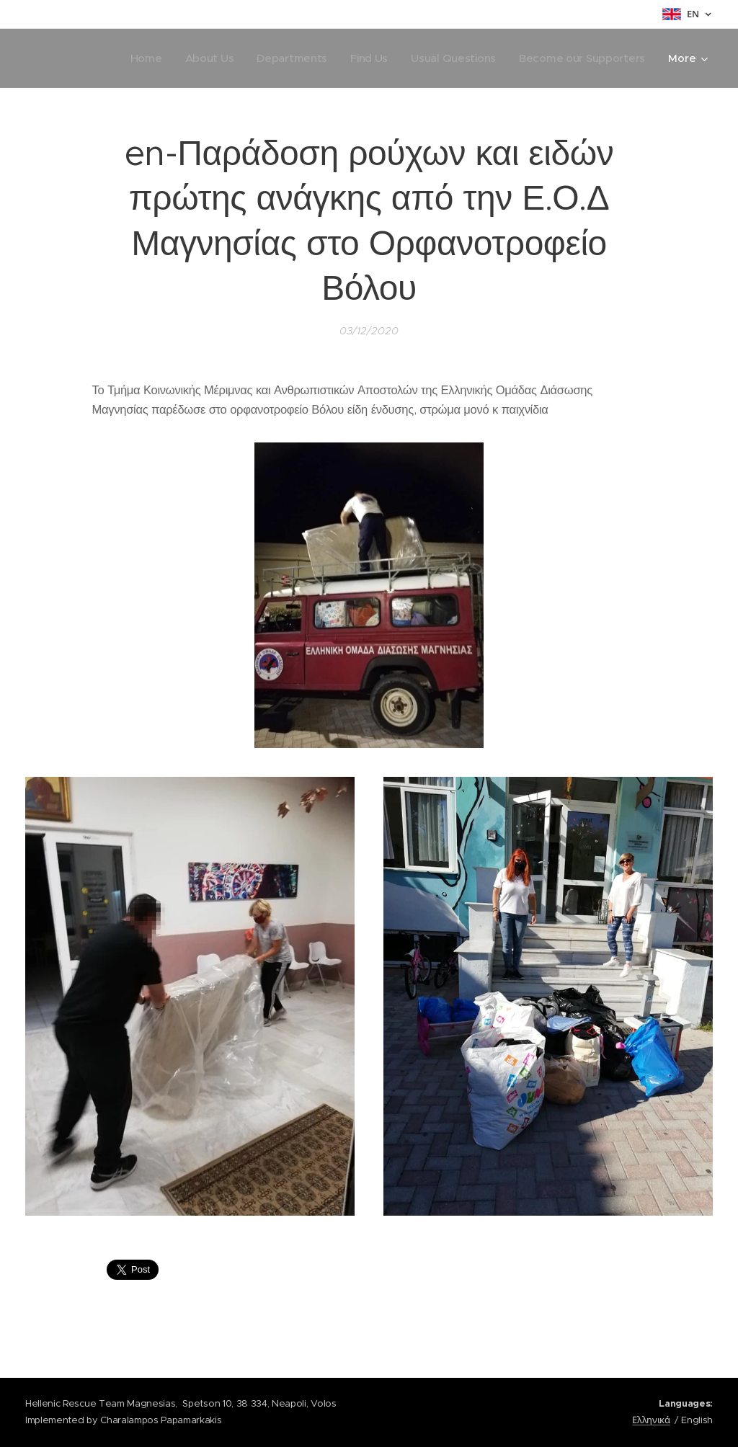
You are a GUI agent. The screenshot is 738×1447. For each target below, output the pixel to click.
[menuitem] (137, 58)
